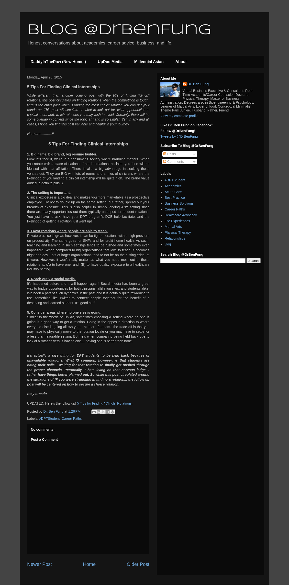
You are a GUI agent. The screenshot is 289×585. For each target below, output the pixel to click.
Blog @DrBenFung (119, 30)
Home (89, 564)
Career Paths (72, 418)
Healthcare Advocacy (181, 215)
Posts (169, 154)
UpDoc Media (110, 62)
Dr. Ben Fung (198, 84)
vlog (168, 244)
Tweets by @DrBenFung (179, 136)
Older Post (138, 564)
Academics (173, 186)
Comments (173, 162)
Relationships (175, 238)
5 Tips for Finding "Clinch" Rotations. (105, 403)
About (181, 62)
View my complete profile (179, 116)
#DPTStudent (49, 418)
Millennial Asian (149, 62)
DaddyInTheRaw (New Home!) (58, 62)
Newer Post (39, 564)
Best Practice (175, 197)
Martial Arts (173, 227)
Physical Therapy (178, 232)
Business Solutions (179, 203)
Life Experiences (177, 221)
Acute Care (173, 192)
